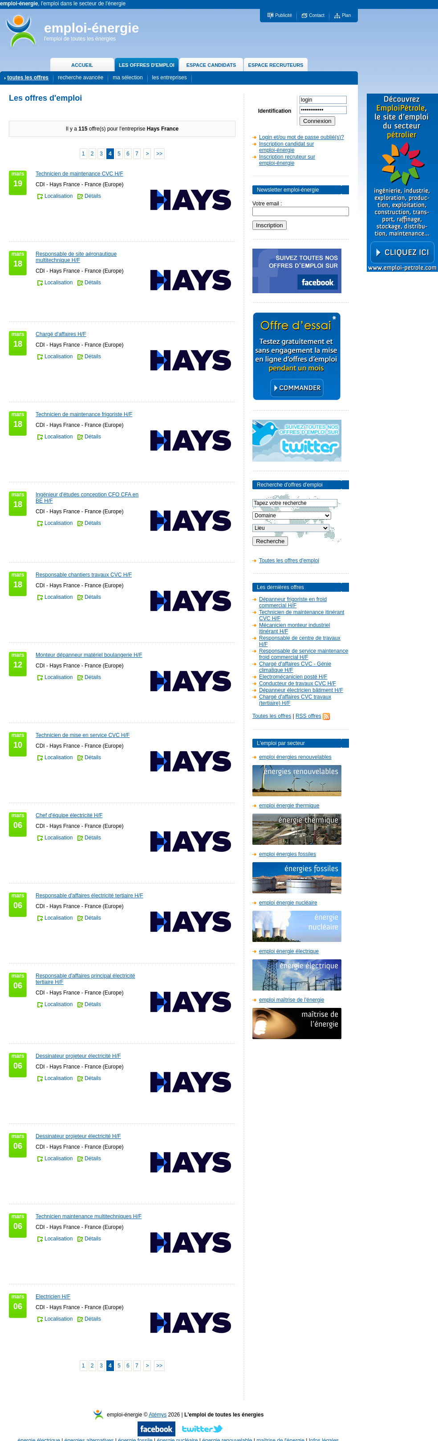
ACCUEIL (82, 65)
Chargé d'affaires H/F (61, 334)
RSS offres (308, 716)
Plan (346, 15)
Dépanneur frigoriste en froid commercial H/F (293, 602)
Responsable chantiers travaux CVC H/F (84, 575)
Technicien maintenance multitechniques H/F (89, 1216)
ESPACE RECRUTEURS (276, 65)
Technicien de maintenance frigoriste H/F (84, 414)
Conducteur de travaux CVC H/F (297, 683)
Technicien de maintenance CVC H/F (79, 174)
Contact (316, 15)
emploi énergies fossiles (287, 854)
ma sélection (127, 77)
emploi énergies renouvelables (295, 757)
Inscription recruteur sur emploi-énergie (287, 160)
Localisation (59, 196)
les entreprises (169, 77)
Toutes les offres (271, 716)
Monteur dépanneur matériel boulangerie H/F (89, 655)
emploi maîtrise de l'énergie (291, 1000)
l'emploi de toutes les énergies (80, 39)
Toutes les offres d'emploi (289, 560)
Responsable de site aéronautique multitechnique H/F (76, 257)
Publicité (283, 15)
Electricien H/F (53, 1297)
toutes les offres (28, 77)
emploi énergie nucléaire (288, 903)
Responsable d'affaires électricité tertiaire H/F (89, 895)
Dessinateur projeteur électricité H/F (78, 1056)
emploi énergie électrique (289, 951)
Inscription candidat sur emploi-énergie (286, 147)
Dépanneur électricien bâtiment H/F (301, 690)
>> (159, 154)
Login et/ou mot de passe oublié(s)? (301, 137)
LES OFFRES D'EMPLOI (146, 65)
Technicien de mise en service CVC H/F (83, 735)
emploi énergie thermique (289, 805)
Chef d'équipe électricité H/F (69, 815)
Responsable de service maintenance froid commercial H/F (303, 654)
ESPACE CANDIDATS (211, 65)
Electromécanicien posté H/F (293, 677)
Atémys (157, 1415)
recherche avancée (80, 77)
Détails (93, 196)
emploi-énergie (91, 27)
